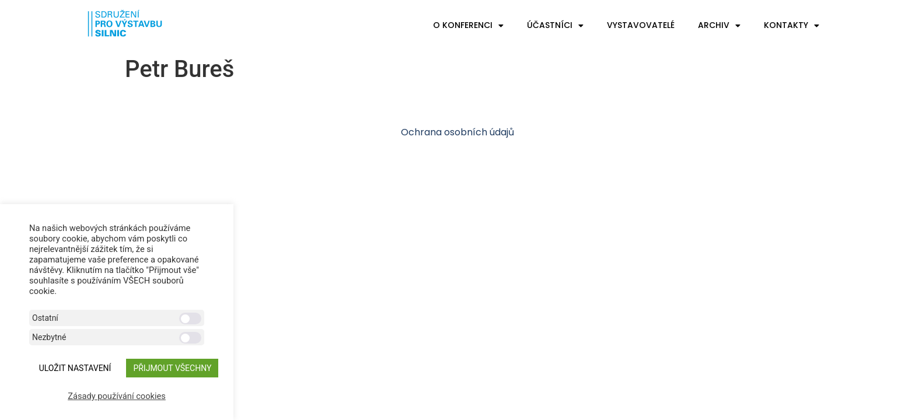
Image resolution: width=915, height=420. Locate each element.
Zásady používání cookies (117, 396)
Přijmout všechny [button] (172, 368)
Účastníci (555, 26)
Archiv (719, 26)
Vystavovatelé (641, 25)
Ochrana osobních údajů (457, 132)
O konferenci (468, 26)
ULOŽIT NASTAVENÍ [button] (75, 368)
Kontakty (791, 26)
